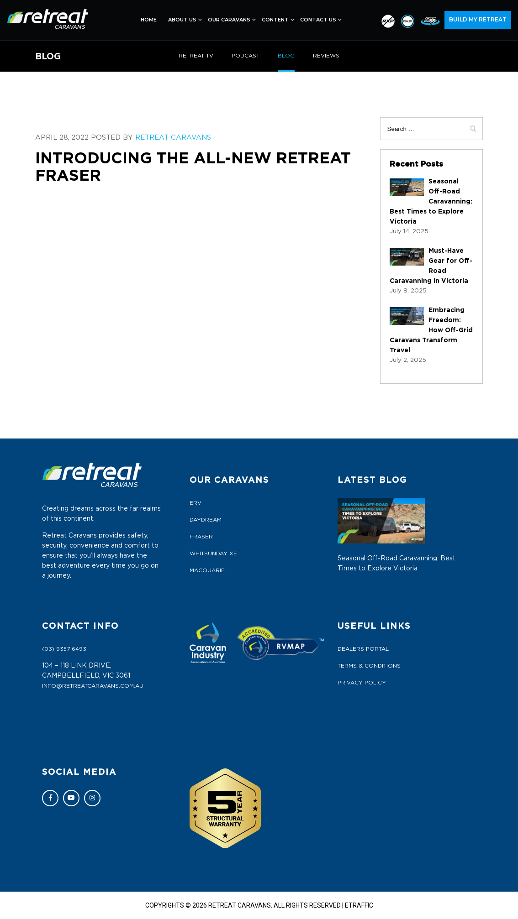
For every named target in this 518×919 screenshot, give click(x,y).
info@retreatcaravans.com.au (92, 686)
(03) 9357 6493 (64, 649)
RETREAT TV (196, 55)
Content (275, 19)
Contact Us (318, 19)
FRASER (201, 536)
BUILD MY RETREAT (478, 19)
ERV (195, 503)
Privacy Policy (362, 682)
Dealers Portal (363, 649)
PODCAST (245, 55)
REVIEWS (326, 55)
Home (149, 19)
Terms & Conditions (369, 665)
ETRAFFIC (359, 905)
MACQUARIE (207, 570)
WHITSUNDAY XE (213, 553)
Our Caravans (229, 19)
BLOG (286, 55)
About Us (182, 19)
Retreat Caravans (174, 137)
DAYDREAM (206, 519)
